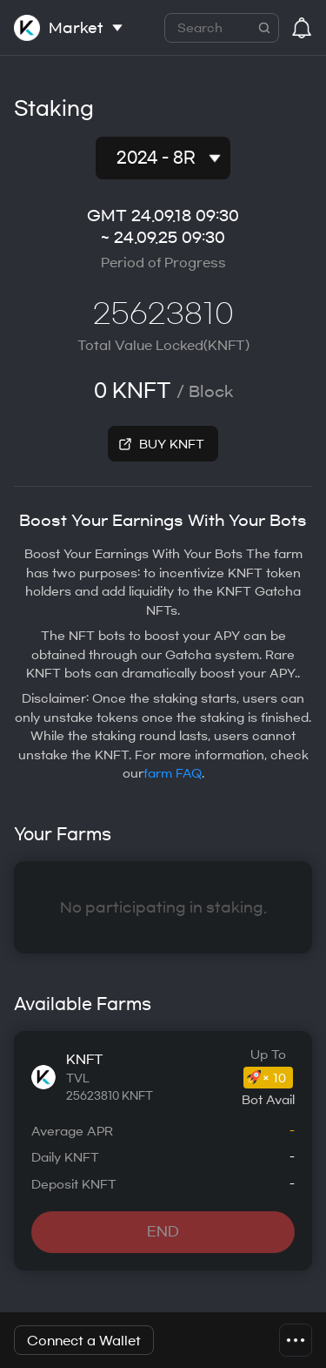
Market (76, 28)
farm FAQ (172, 773)
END (163, 1231)
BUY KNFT (171, 444)
